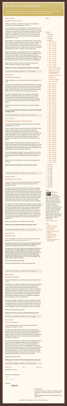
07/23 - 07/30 (52, 104)
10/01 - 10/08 (52, 83)
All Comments (9, 379)
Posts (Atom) (14, 369)
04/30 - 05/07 (52, 128)
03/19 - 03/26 (52, 140)
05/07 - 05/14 (52, 126)
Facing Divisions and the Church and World (18, 121)
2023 (48, 40)
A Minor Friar (50, 237)
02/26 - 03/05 (52, 146)
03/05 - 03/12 (52, 144)
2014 (48, 180)
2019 (48, 170)
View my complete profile (51, 220)
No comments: (22, 71)
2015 (48, 178)
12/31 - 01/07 (52, 42)
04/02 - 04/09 (52, 136)
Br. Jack (55, 192)
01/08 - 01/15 (52, 160)
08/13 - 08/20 (52, 97)
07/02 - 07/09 (52, 110)
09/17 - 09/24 (52, 87)
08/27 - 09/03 (52, 93)
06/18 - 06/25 (52, 114)
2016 (48, 176)
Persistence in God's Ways (13, 179)
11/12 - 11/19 (52, 56)
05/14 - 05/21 (52, 124)
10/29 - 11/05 (52, 60)
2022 (48, 164)
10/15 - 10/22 (52, 64)
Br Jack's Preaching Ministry (23, 5)
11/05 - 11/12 (52, 58)
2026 (48, 34)
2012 (48, 184)
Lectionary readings (51, 236)
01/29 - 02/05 (52, 154)
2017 (48, 174)
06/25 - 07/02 (52, 112)
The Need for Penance (12, 277)
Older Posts (39, 367)
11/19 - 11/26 (52, 54)
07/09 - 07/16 (52, 108)
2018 (48, 172)
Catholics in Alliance (51, 234)
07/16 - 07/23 (52, 106)
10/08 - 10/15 (52, 66)
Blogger (46, 400)
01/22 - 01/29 (52, 156)
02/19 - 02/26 (52, 148)
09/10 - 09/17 (52, 89)
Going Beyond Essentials (13, 77)
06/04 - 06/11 (52, 118)
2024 (48, 38)
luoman (36, 400)
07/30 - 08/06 (52, 102)
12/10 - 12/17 (52, 48)
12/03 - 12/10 (52, 50)
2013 (48, 182)
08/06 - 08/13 (52, 99)
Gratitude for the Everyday (13, 21)
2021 (48, 166)
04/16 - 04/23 (52, 132)
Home (23, 367)
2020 (48, 168)
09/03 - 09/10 (52, 91)
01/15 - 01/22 (52, 158)
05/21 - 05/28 (52, 122)
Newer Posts (8, 367)
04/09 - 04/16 (52, 134)
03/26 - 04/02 (52, 138)
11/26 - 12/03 (52, 52)
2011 (48, 187)
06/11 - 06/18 (52, 116)
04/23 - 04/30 (52, 130)
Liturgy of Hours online (52, 226)
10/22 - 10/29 (52, 62)
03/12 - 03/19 (52, 142)
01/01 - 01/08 (52, 162)
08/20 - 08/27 (52, 95)
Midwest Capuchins (51, 227)
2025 (48, 36)
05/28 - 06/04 (52, 120)
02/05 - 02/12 (52, 152)
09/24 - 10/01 (52, 85)
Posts (8, 376)
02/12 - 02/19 (52, 150)
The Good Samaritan (11, 322)
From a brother (50, 229)
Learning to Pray (10, 235)
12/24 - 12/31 (52, 44)
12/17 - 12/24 (52, 46)
